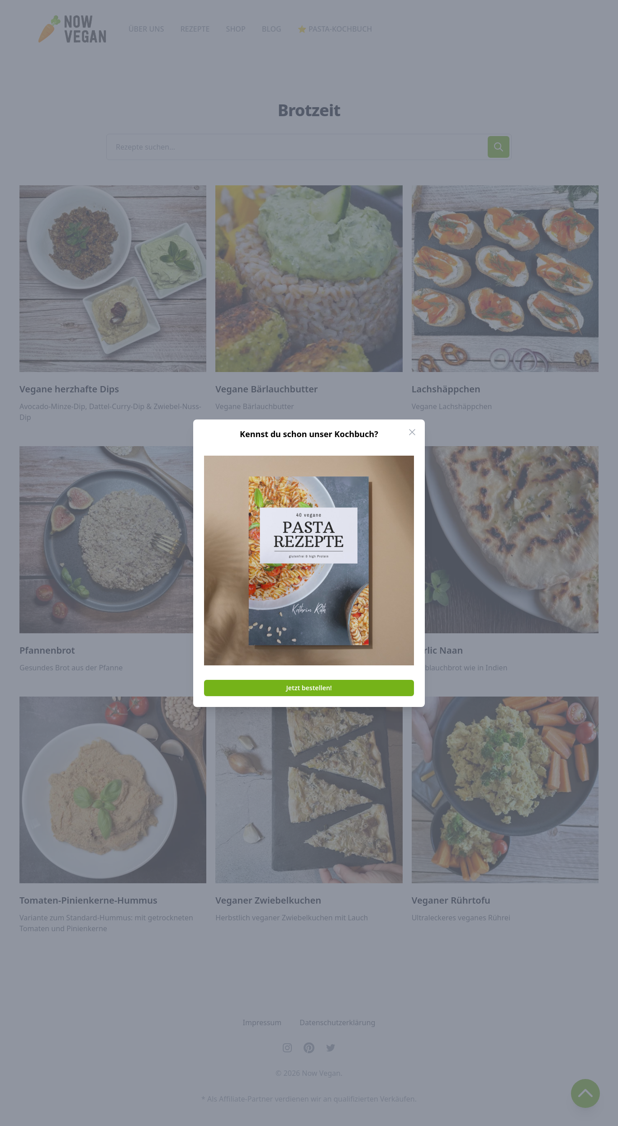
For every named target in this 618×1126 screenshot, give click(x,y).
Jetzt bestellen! (309, 687)
